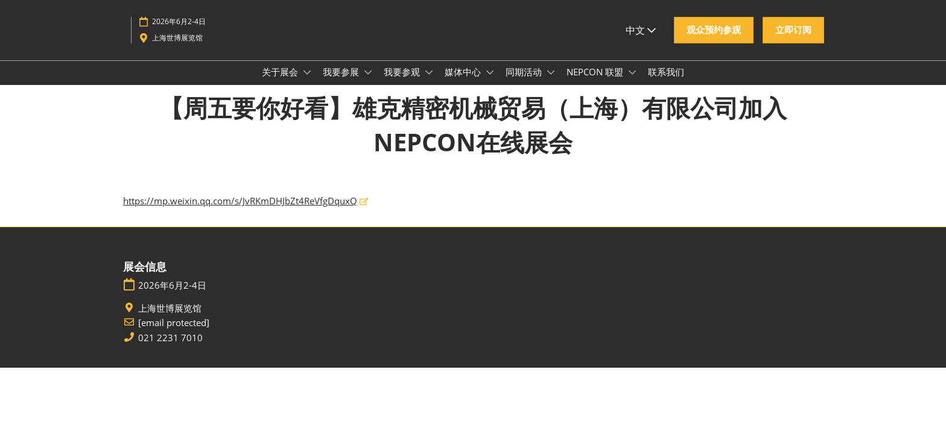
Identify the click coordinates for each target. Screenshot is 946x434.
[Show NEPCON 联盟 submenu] (632, 84)
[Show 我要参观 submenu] (429, 84)
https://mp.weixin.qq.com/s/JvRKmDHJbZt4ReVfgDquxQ (240, 212)
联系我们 (666, 83)
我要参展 (342, 83)
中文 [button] (641, 41)
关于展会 (281, 83)
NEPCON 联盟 (596, 83)
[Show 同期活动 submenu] (550, 84)
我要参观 (403, 83)
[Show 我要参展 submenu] (368, 84)
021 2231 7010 (170, 349)
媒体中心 (464, 83)
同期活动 (525, 83)
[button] (714, 41)
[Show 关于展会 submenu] (307, 84)
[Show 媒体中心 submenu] (490, 84)
